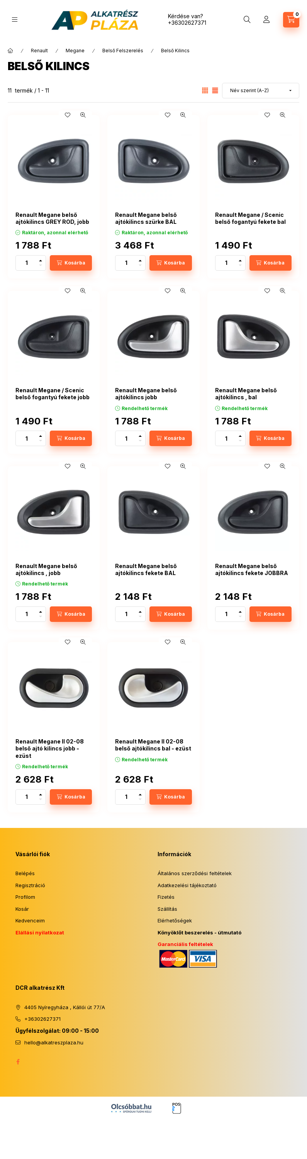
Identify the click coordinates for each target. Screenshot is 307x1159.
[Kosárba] (71, 263)
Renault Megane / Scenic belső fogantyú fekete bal (250, 218)
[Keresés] (247, 19)
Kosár (22, 909)
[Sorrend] (260, 90)
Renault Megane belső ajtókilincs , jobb (46, 569)
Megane (75, 50)
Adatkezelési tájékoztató (187, 885)
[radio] (215, 90)
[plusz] (40, 259)
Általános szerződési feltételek (195, 873)
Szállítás (167, 909)
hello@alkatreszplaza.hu (53, 1042)
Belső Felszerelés (122, 50)
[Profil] (266, 19)
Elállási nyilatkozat (39, 932)
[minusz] (40, 266)
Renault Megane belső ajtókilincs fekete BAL (146, 569)
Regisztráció (30, 885)
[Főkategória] (10, 50)
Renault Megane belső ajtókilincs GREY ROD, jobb (52, 218)
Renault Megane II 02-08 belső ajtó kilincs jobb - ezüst (49, 748)
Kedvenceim (30, 920)
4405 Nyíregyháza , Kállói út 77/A (64, 1007)
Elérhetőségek (175, 920)
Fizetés (166, 897)
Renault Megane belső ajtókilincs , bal (246, 393)
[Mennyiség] (27, 263)
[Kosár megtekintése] (291, 19)
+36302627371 (187, 22)
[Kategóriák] (15, 19)
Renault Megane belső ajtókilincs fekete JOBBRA (251, 569)
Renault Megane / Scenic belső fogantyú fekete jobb (52, 393)
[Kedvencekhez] (67, 115)
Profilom (25, 897)
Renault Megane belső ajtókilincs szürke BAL (146, 218)
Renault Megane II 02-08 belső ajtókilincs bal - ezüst (153, 745)
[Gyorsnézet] (83, 115)
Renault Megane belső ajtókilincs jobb (146, 393)
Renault (39, 50)
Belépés (25, 873)
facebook (17, 1062)
